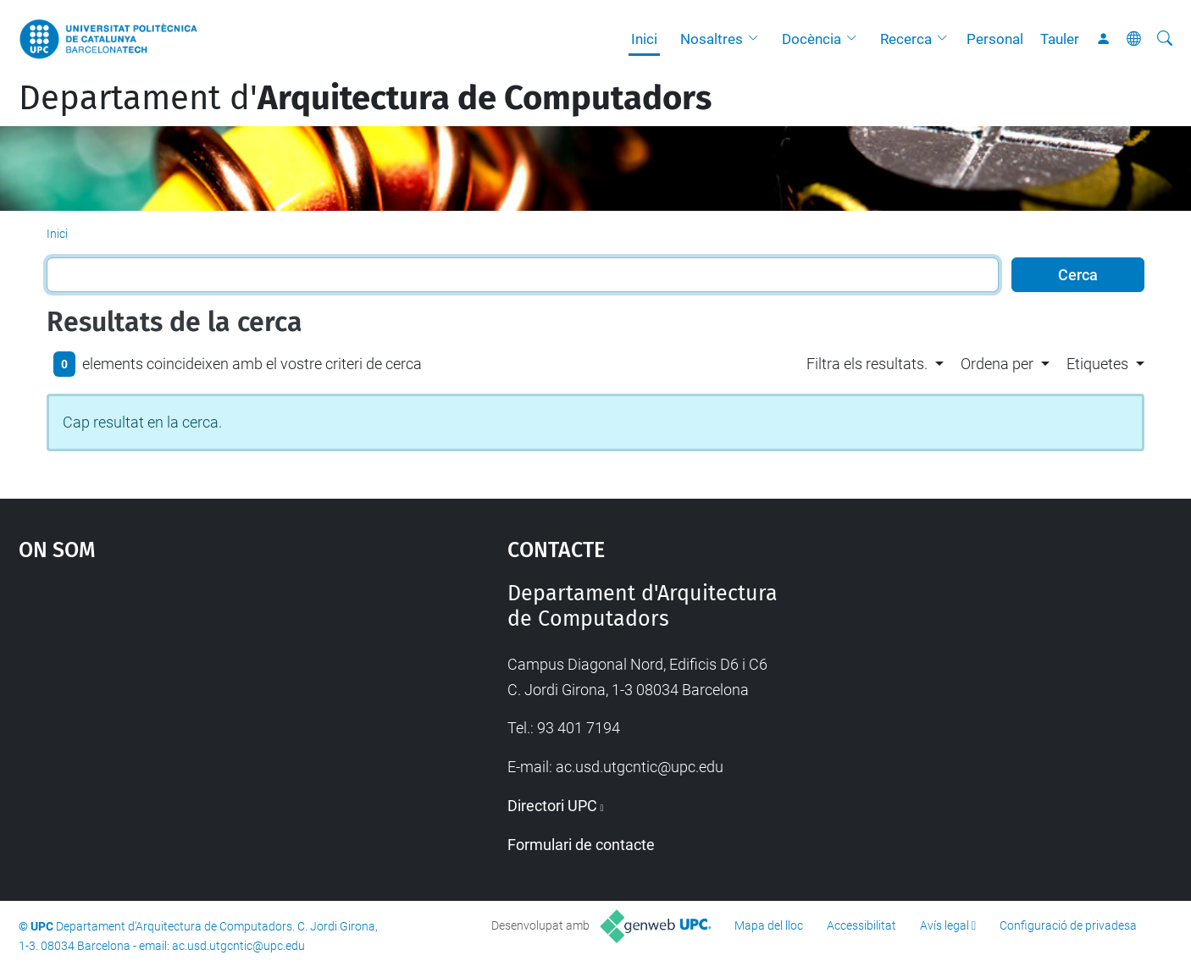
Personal (995, 38)
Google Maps (204, 708)
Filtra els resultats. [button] (867, 364)
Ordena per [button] (997, 364)
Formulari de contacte (581, 844)
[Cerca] (1164, 39)
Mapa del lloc (768, 925)
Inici (644, 38)
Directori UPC (552, 806)
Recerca (906, 38)
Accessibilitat (861, 925)
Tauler (1059, 38)
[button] (757, 39)
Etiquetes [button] (1097, 364)
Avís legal (944, 925)
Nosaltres (711, 38)
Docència (811, 38)
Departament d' (365, 98)
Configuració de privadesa (1068, 925)
